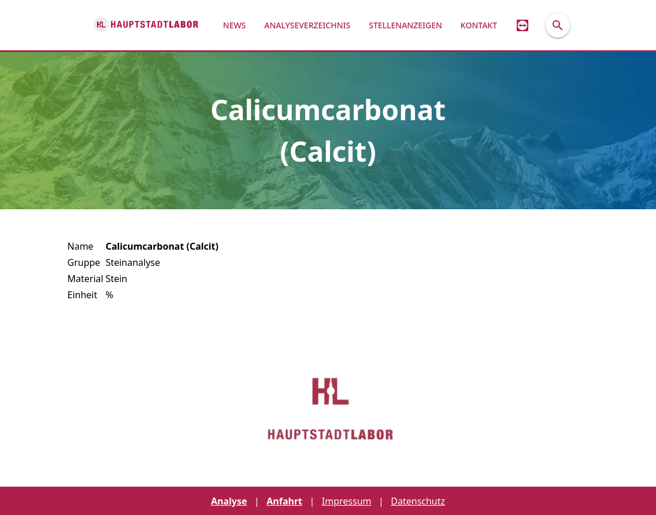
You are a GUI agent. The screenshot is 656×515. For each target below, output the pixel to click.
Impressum (347, 501)
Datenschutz (418, 501)
